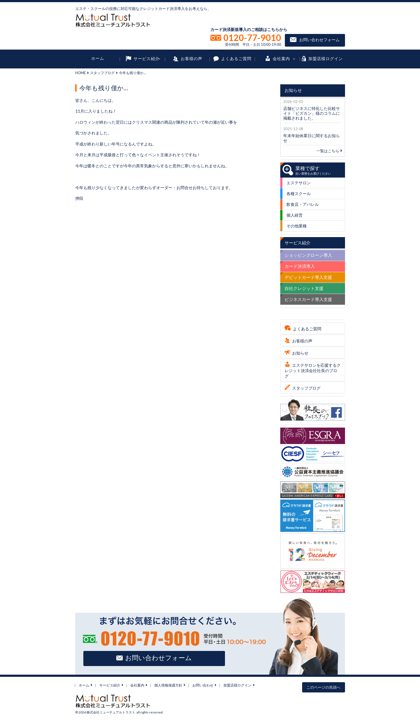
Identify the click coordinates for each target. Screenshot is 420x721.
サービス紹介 (146, 58)
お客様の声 (191, 58)
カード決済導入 (300, 266)
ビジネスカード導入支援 (308, 299)
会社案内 (281, 58)
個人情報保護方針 (168, 685)
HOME (80, 73)
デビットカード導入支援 (308, 277)
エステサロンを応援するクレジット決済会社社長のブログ (313, 370)
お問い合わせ (202, 685)
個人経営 (294, 215)
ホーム (97, 58)
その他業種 (296, 225)
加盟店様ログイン (325, 58)
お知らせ (300, 353)
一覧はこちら (329, 150)
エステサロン (298, 182)
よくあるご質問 (236, 58)
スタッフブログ (102, 73)
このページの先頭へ (323, 687)
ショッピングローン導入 (308, 255)
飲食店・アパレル (302, 204)
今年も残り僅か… (103, 88)
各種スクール (298, 193)
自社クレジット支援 (304, 288)
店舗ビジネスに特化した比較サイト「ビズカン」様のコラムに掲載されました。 (311, 113)
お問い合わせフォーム (319, 39)
